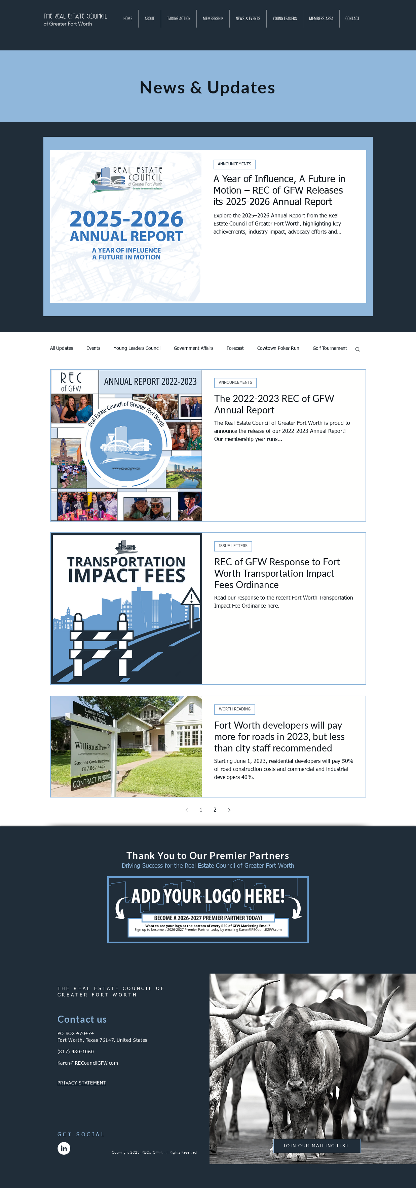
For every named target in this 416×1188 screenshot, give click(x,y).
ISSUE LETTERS (233, 546)
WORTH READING (235, 709)
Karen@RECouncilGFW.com (88, 1063)
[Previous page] (187, 810)
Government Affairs (193, 348)
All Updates (61, 348)
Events (93, 348)
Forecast (235, 348)
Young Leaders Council (137, 348)
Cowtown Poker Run (278, 348)
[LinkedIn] (64, 1148)
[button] (149, 19)
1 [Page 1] (200, 810)
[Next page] (229, 810)
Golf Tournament (330, 348)
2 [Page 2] (215, 810)
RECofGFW (152, 1152)
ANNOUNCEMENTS (234, 164)
